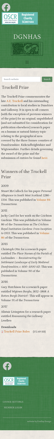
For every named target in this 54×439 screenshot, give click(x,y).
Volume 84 (43, 200)
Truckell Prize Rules (17, 331)
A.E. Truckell (15, 101)
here (44, 158)
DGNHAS (27, 37)
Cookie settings (13, 402)
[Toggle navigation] (27, 62)
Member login (13, 407)
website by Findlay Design (39, 421)
